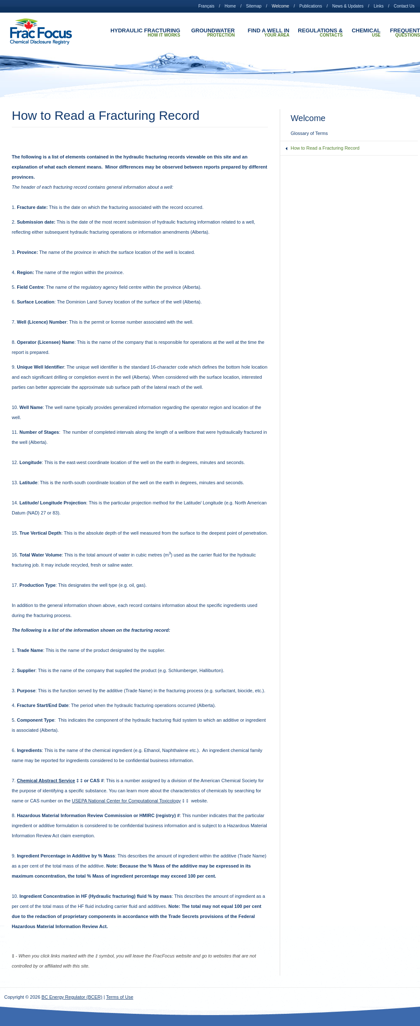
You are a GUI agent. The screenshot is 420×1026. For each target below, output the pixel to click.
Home (230, 6)
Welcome (280, 6)
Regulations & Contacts (320, 32)
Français (206, 6)
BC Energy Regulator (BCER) (72, 997)
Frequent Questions (405, 32)
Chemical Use (366, 32)
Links (378, 6)
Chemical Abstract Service (46, 780)
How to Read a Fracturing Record (325, 147)
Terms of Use (120, 997)
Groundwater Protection (213, 32)
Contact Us (404, 6)
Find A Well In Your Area (268, 32)
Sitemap (254, 6)
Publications (310, 6)
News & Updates (347, 6)
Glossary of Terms (309, 133)
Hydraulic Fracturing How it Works (145, 32)
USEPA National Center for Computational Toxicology (126, 800)
